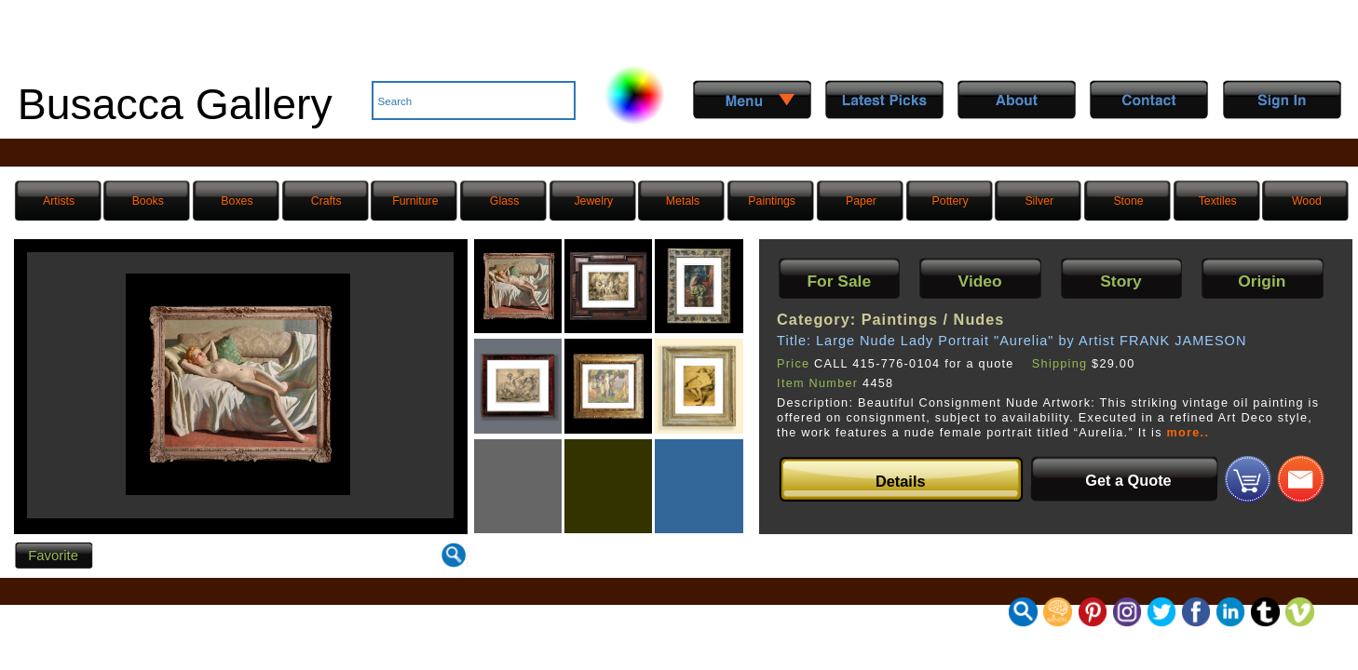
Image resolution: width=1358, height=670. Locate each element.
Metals (682, 201)
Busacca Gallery (175, 104)
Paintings (771, 201)
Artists (59, 201)
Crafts (326, 201)
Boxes (236, 201)
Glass (504, 201)
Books (148, 201)
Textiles (1218, 201)
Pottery (950, 201)
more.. (1188, 432)
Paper (861, 201)
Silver (1039, 201)
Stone (1128, 201)
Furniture (415, 201)
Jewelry (593, 201)
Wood (1307, 201)
